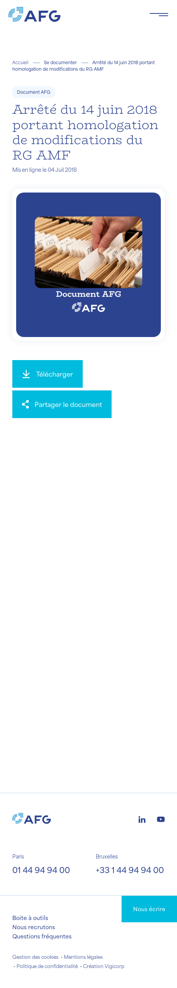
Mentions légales (83, 957)
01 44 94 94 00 (41, 870)
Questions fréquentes (42, 936)
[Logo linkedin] (142, 818)
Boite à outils (30, 917)
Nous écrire (149, 908)
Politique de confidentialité (47, 966)
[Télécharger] (47, 374)
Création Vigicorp (103, 966)
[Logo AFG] (72, 14)
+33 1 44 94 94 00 (130, 870)
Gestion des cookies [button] (35, 957)
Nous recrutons (33, 926)
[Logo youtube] (161, 818)
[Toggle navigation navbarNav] (159, 15)
